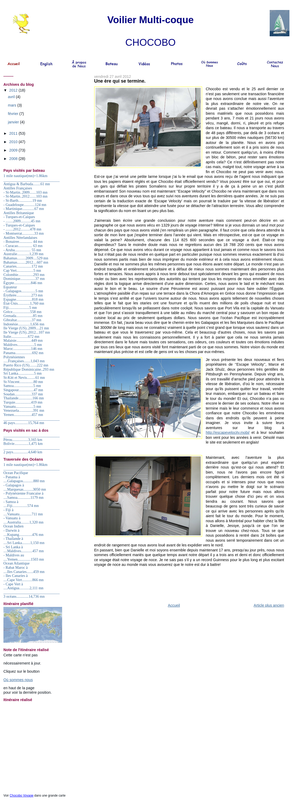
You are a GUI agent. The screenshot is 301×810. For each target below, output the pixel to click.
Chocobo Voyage (21, 795)
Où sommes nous (18, 680)
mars (12, 105)
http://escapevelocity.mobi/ (228, 432)
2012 (14, 90)
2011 (14, 133)
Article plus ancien (269, 605)
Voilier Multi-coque (150, 19)
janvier (14, 122)
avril (12, 97)
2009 (14, 150)
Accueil (174, 605)
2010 (14, 142)
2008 (14, 159)
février (13, 114)
